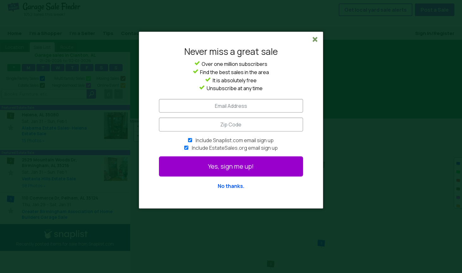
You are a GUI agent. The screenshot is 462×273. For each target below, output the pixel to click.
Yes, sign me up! (231, 166)
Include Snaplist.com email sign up (235, 140)
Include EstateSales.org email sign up (235, 147)
